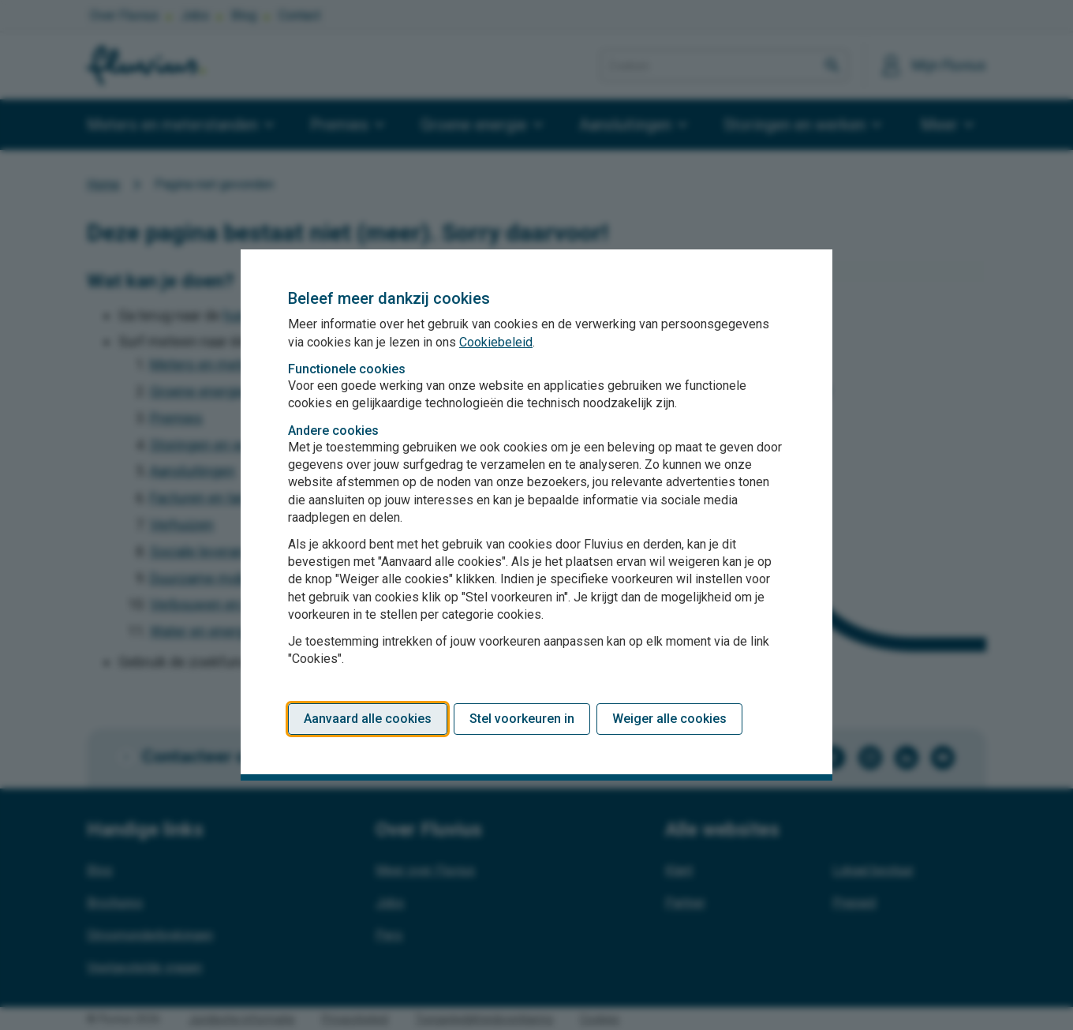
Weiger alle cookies (669, 718)
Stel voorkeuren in (521, 718)
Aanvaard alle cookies (368, 718)
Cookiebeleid (496, 342)
